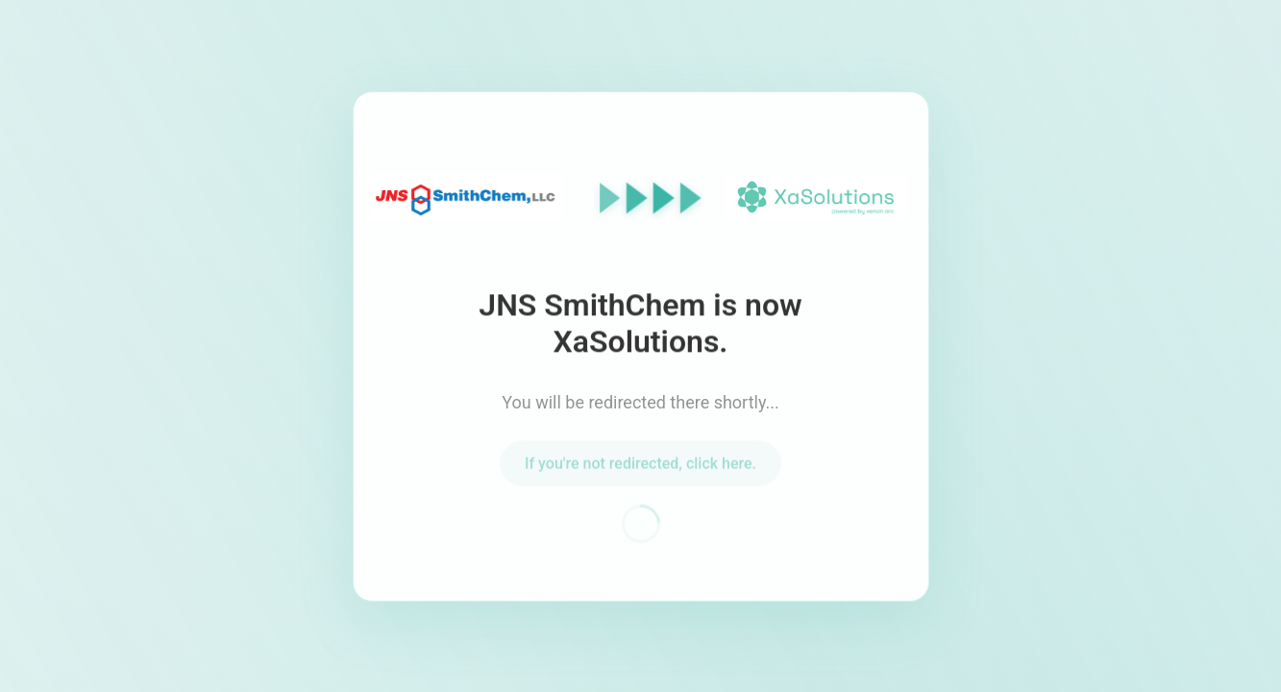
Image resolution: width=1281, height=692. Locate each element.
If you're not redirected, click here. (640, 466)
